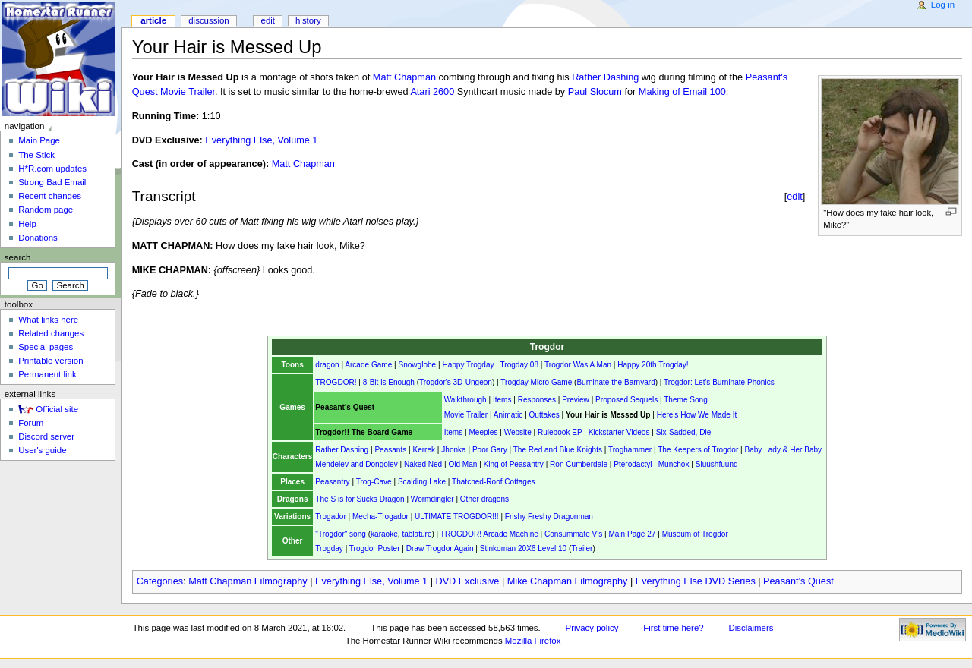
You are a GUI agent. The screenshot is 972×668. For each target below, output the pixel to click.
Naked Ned (423, 464)
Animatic (508, 415)
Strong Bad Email (52, 182)
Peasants (390, 450)
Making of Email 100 (682, 92)
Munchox (674, 464)
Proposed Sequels (626, 399)
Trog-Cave (374, 481)
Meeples (483, 432)
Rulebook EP (560, 432)
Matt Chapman (404, 77)
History (308, 20)
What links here (48, 319)
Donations (38, 237)
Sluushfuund (717, 464)
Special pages (45, 346)
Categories (160, 581)
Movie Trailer (466, 415)
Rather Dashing (605, 77)
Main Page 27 (631, 534)
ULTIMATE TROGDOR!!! (457, 516)
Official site (57, 409)
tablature (416, 534)
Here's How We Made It (697, 415)
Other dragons (484, 499)
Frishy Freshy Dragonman (549, 516)
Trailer (581, 548)
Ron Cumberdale (579, 464)
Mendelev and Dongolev (356, 464)
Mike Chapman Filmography (567, 581)
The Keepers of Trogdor (698, 450)
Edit (268, 20)
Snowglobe (417, 365)
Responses (537, 399)
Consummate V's (573, 534)
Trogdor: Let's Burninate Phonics (719, 382)
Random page (45, 209)
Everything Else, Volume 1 (261, 140)
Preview (575, 399)
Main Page (39, 140)
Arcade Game (368, 365)
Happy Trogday (468, 365)
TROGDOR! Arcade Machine (489, 534)
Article (153, 20)
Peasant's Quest (798, 581)
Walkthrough (465, 399)
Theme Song (686, 399)
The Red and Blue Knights (557, 450)
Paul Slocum (595, 92)
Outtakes (544, 415)
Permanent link (47, 374)
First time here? (673, 627)
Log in (943, 4)
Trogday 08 (519, 365)
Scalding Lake (422, 481)
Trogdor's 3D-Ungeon (455, 382)
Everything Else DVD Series (696, 581)
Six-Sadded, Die (684, 432)
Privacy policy (592, 627)
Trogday (328, 548)
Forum (30, 422)
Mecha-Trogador (380, 516)
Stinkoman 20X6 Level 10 (523, 548)
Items (502, 399)
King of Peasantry (514, 464)
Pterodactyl (633, 464)
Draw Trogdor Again (440, 548)
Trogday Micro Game (536, 382)
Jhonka (453, 450)
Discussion (208, 20)
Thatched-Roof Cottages (493, 481)
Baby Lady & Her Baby (783, 450)
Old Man (462, 464)
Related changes (51, 333)
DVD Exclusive (468, 581)
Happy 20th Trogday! (652, 365)
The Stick (36, 154)
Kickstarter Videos (619, 432)
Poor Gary (489, 450)
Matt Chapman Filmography (248, 581)
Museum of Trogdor (695, 534)
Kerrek (423, 450)
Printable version (50, 360)
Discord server (46, 436)
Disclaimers (750, 627)
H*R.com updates (52, 168)
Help (27, 223)
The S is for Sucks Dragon (359, 499)
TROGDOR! (335, 382)
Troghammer (630, 450)
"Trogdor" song (340, 534)
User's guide (42, 450)
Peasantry (332, 481)
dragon (327, 365)
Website (518, 432)
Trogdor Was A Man (577, 365)
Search (18, 257)
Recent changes (49, 195)
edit (795, 196)
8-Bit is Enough (389, 382)
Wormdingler (432, 499)
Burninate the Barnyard (615, 382)
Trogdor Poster (374, 548)
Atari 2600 (432, 92)
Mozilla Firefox (533, 640)
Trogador (330, 516)
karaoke (384, 534)
